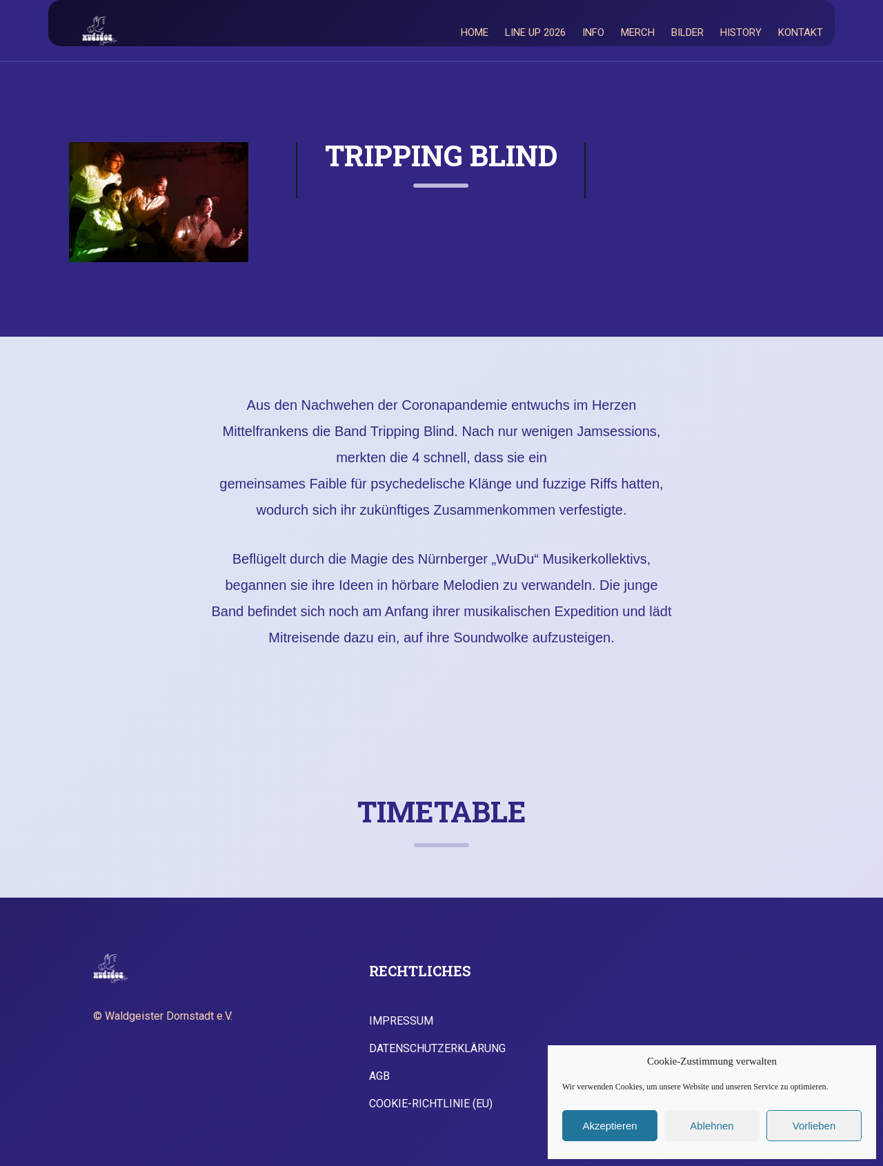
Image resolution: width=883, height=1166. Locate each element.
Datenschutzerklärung (437, 1048)
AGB (379, 1076)
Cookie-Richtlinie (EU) (431, 1103)
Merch (638, 32)
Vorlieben (814, 1126)
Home (474, 32)
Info (593, 32)
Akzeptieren (609, 1126)
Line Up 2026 (535, 32)
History (741, 32)
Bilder (687, 32)
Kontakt (800, 32)
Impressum (401, 1021)
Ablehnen (711, 1126)
